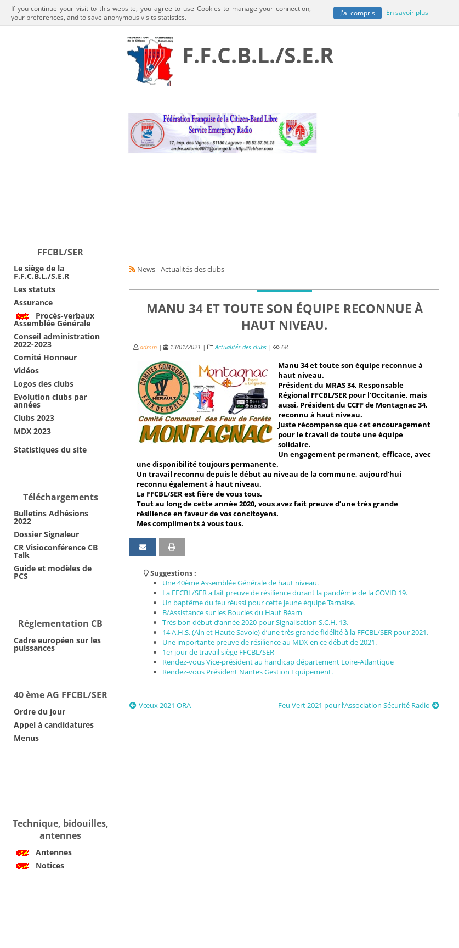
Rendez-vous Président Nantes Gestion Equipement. (247, 672)
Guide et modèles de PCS (53, 572)
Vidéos (26, 370)
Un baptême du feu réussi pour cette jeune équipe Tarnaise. (258, 602)
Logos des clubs (43, 383)
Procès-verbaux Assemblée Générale (54, 319)
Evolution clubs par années (50, 401)
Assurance (33, 302)
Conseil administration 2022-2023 (57, 340)
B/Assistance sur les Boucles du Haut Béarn (232, 612)
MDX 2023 (32, 431)
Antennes (43, 852)
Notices (39, 865)
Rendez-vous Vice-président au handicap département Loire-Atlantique (278, 662)
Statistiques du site (50, 449)
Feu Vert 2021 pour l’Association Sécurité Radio (358, 705)
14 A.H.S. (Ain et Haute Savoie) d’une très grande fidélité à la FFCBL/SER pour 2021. (295, 632)
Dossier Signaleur (46, 534)
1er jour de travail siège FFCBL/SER (218, 652)
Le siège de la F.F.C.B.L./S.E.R (41, 272)
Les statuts (34, 289)
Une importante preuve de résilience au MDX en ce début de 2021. (269, 642)
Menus (26, 738)
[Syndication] (132, 269)
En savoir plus (407, 11)
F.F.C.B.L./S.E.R (258, 54)
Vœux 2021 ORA (160, 705)
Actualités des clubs (241, 347)
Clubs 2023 (34, 417)
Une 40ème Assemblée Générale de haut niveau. (240, 583)
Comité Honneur (45, 357)
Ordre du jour (39, 711)
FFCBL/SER (60, 252)
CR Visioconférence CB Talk (56, 551)
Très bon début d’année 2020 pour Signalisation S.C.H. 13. (255, 622)
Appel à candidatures (54, 725)
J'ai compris (357, 12)
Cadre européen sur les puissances (57, 644)
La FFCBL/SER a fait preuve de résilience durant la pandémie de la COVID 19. (284, 593)
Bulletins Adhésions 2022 (51, 517)
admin (148, 347)
